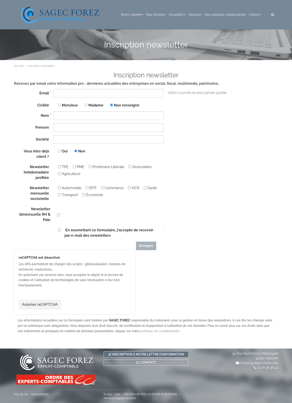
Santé (150, 188)
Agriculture (69, 174)
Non (81, 151)
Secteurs (195, 14)
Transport (68, 195)
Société (42, 139)
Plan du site (21, 394)
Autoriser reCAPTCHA (40, 304)
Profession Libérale (106, 167)
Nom (45, 115)
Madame (95, 105)
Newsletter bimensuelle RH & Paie (34, 214)
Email (44, 93)
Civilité (43, 105)
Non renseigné (126, 105)
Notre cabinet (132, 14)
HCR (133, 188)
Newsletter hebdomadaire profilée (36, 172)
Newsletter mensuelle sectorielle (39, 193)
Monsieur (70, 105)
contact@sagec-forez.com (258, 363)
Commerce (112, 188)
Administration (40, 394)
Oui (65, 151)
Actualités (177, 14)
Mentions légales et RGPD (120, 398)
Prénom (42, 127)
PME (78, 167)
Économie (92, 195)
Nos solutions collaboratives (225, 14)
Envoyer (146, 246)
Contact (255, 14)
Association (140, 167)
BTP (91, 188)
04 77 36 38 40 (267, 367)
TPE (63, 167)
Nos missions (156, 14)
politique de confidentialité (159, 331)
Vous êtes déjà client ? (36, 154)
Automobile (69, 188)
